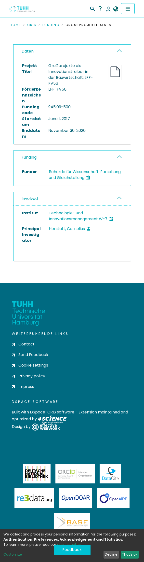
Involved (30, 198)
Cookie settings (30, 365)
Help (100, 8)
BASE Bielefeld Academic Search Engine (71, 523)
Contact (23, 344)
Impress (23, 386)
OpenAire (113, 498)
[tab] (72, 51)
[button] (116, 9)
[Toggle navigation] (128, 8)
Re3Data (34, 498)
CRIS (31, 25)
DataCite (110, 473)
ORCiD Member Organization (75, 474)
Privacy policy (28, 376)
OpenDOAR (76, 498)
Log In (108, 8)
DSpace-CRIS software (52, 412)
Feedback (72, 549)
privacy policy (69, 544)
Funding (50, 25)
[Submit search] (92, 8)
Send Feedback (30, 354)
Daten (28, 51)
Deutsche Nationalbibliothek (36, 473)
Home (15, 25)
